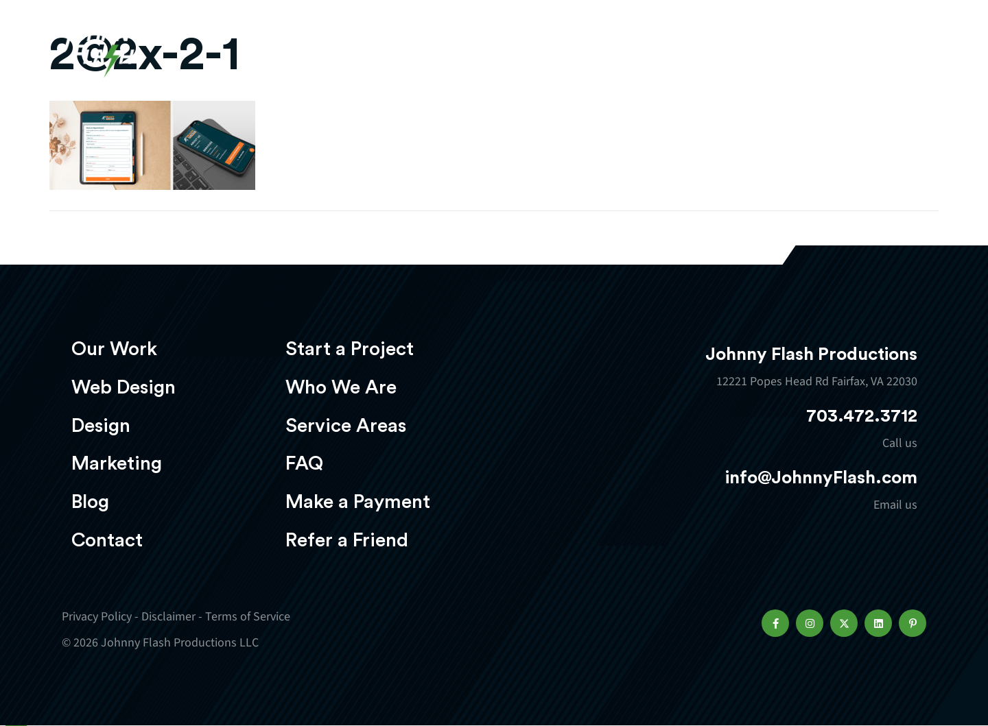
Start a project (846, 54)
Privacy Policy (97, 616)
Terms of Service (247, 616)
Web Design (484, 52)
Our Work (382, 52)
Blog (90, 501)
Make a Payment (357, 501)
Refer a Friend (346, 540)
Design (573, 52)
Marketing (662, 52)
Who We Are (341, 387)
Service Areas (345, 425)
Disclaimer (168, 616)
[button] (775, 623)
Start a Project (349, 349)
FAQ (304, 463)
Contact (107, 540)
